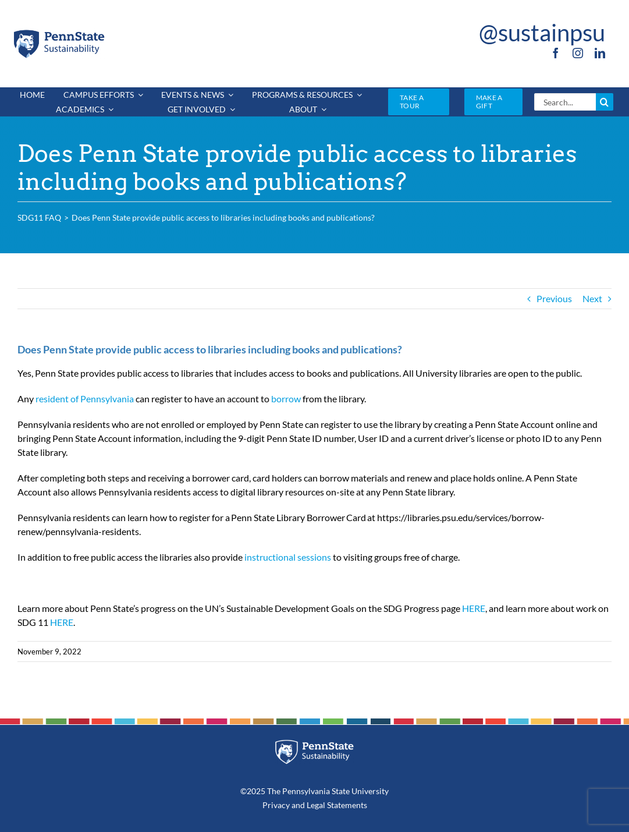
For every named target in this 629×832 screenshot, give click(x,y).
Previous (554, 298)
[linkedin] (600, 53)
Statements (346, 805)
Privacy (276, 805)
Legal (316, 805)
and (298, 805)
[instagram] (578, 53)
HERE (473, 608)
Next (592, 298)
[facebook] (555, 53)
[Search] (604, 102)
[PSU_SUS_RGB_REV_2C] (314, 743)
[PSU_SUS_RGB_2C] (59, 32)
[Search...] (565, 102)
